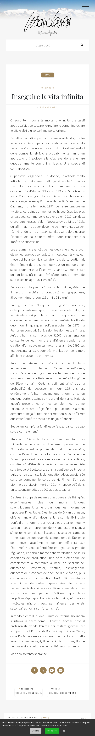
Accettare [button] (52, 730)
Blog (47, 75)
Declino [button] (35, 730)
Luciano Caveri (49, 107)
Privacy (46, 717)
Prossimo (61, 691)
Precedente (28, 691)
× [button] (64, 730)
